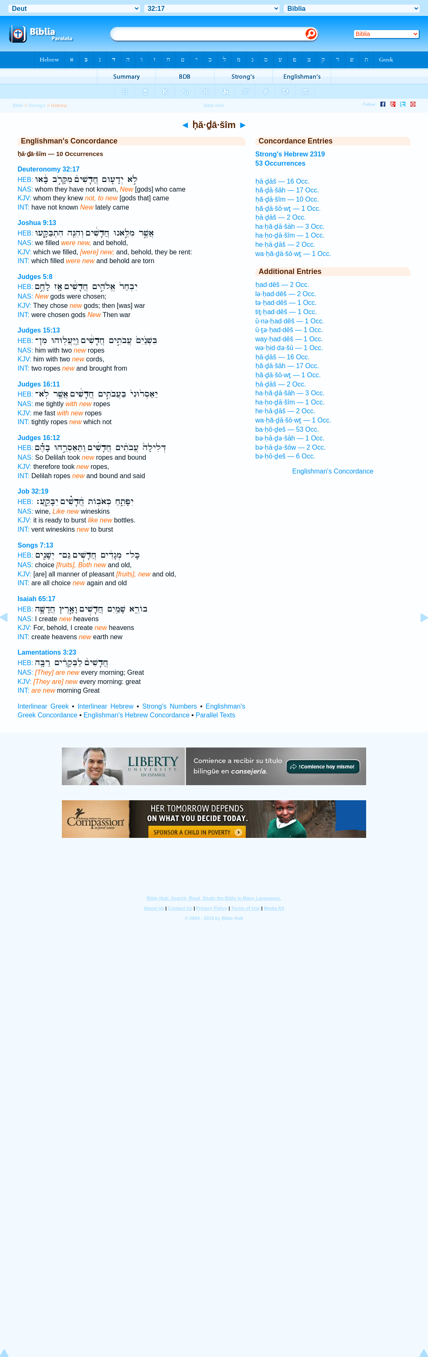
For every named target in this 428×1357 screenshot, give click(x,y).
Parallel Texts (215, 715)
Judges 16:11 (39, 384)
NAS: (25, 189)
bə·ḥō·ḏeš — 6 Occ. (285, 456)
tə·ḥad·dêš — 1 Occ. (286, 302)
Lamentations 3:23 (47, 652)
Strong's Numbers (169, 706)
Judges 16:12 (39, 437)
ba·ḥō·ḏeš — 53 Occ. (287, 429)
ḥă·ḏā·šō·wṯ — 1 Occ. (288, 208)
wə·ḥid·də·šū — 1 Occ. (289, 347)
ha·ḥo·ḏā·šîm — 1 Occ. (290, 235)
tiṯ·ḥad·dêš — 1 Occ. (286, 311)
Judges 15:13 (39, 330)
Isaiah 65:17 (37, 598)
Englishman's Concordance (332, 471)
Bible (18, 105)
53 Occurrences (280, 163)
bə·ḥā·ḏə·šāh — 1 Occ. (290, 438)
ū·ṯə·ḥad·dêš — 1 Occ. (289, 329)
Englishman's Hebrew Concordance (137, 715)
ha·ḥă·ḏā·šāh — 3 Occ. (290, 226)
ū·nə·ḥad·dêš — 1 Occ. (289, 321)
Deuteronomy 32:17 (49, 169)
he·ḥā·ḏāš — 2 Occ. (285, 244)
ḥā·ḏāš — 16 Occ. (282, 181)
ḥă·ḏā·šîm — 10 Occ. (287, 199)
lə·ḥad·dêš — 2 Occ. (285, 293)
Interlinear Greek (43, 706)
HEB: (25, 179)
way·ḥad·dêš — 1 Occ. (289, 339)
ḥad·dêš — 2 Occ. (282, 284)
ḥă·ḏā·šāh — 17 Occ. (287, 190)
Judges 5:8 (35, 276)
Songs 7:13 (35, 545)
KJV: (24, 198)
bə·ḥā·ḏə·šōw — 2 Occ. (290, 447)
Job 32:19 (33, 491)
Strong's (37, 105)
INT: (23, 207)
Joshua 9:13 (37, 222)
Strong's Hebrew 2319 (290, 154)
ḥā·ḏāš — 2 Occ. (280, 217)
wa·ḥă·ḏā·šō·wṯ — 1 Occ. (293, 253)
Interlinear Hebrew (105, 706)
